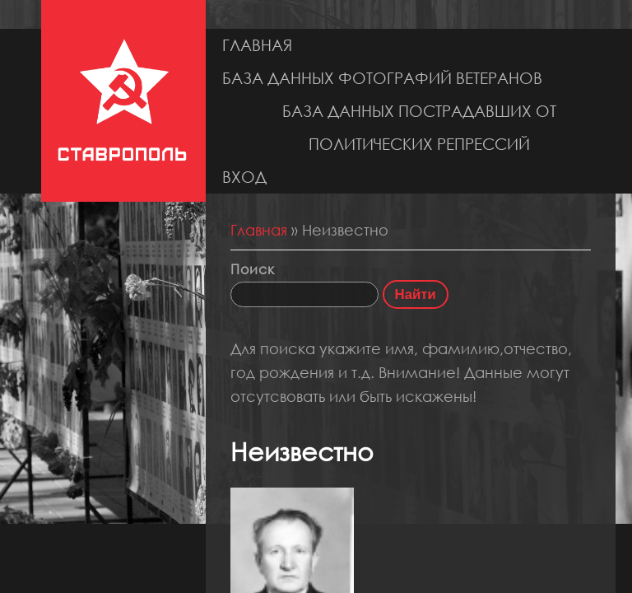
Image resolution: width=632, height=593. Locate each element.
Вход (244, 176)
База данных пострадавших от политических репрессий (419, 127)
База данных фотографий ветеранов (382, 77)
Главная (257, 44)
